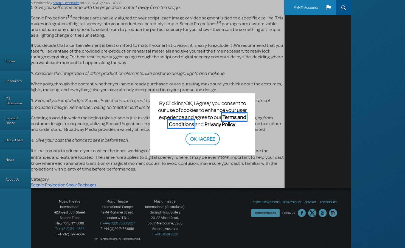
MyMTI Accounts (306, 7)
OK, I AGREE (202, 138)
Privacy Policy (219, 124)
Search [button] (343, 7)
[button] (328, 7)
